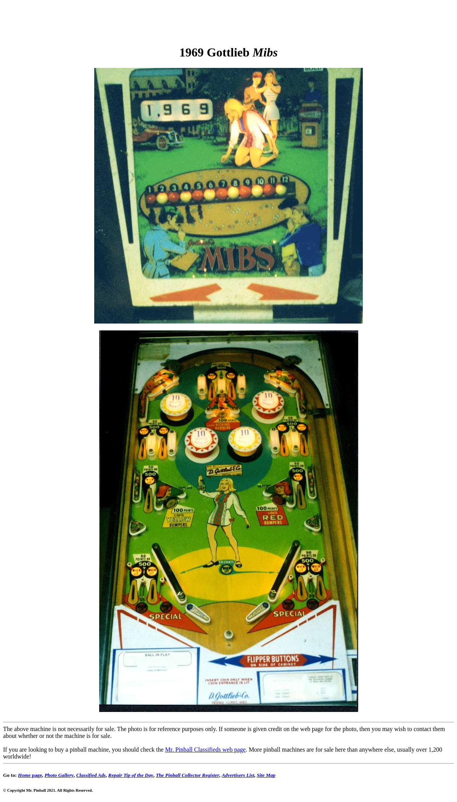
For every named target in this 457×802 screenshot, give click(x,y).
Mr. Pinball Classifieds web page (205, 749)
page (30, 775)
